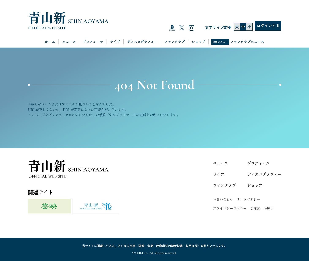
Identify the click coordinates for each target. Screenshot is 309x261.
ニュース (69, 41)
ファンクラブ (174, 41)
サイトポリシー (248, 199)
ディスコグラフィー (142, 41)
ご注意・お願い (262, 208)
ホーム (50, 41)
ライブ (115, 41)
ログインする (268, 25)
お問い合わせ (223, 199)
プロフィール (93, 41)
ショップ (198, 41)
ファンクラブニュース (247, 41)
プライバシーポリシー (230, 208)
